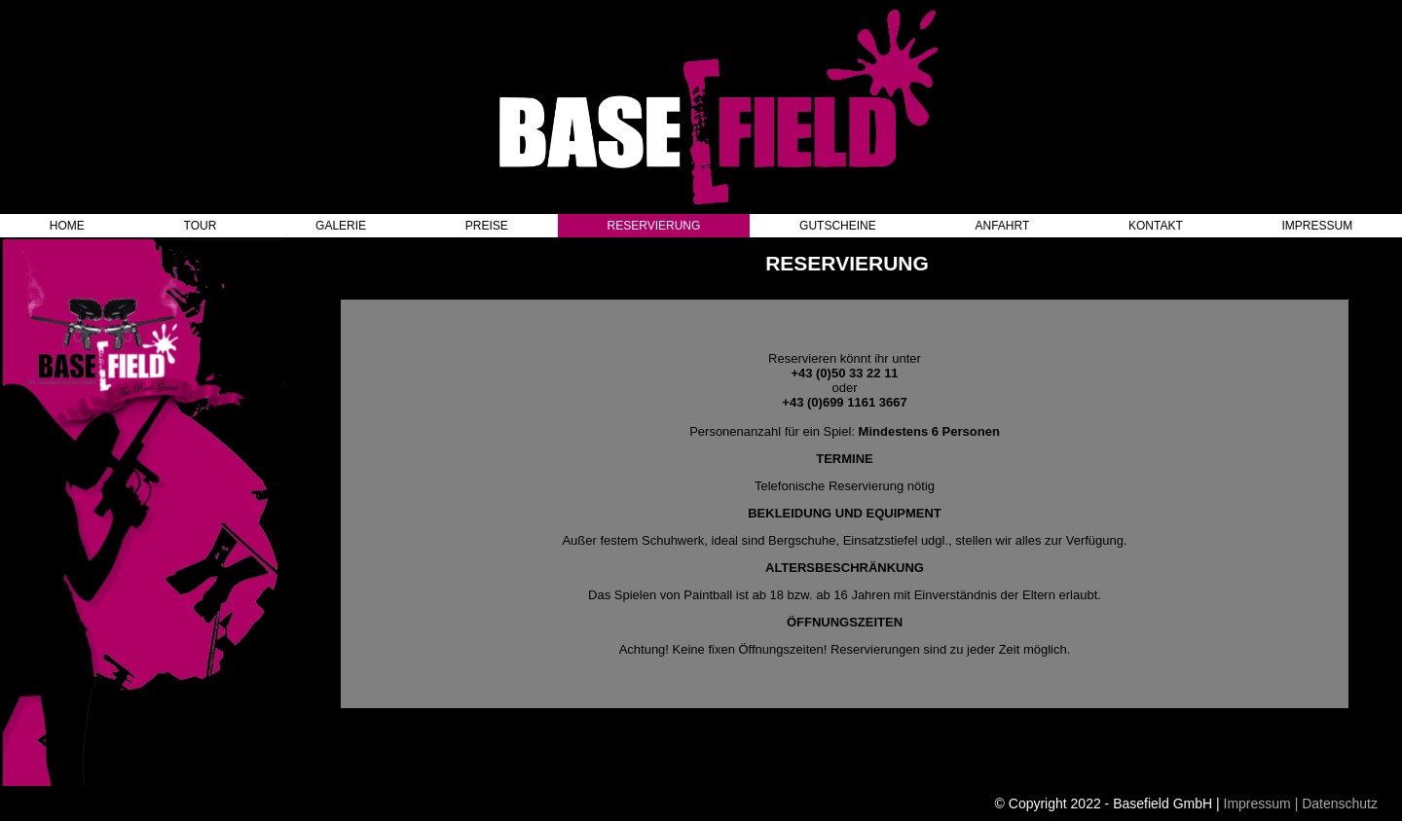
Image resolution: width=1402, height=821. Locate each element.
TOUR (200, 225)
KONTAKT (1155, 225)
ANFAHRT (1003, 225)
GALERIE (340, 225)
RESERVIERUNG (654, 225)
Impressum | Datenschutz (1301, 803)
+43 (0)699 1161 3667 (844, 402)
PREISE (486, 225)
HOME (67, 225)
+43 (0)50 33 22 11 (844, 373)
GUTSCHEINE (837, 225)
